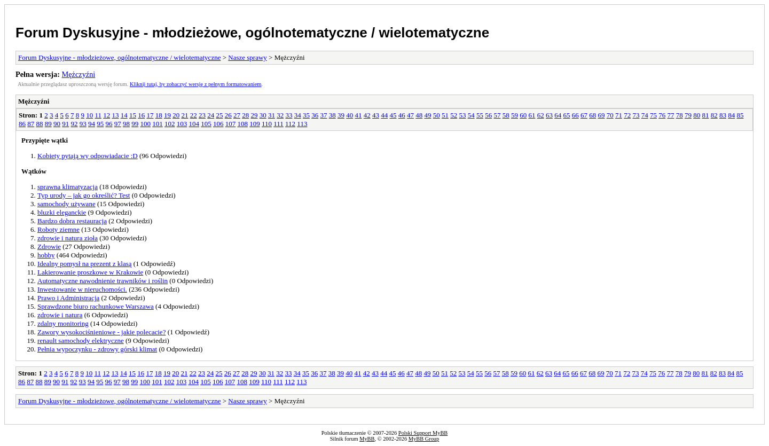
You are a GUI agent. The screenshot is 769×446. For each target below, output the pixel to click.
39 (341, 115)
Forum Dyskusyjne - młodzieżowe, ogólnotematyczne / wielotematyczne (252, 33)
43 (375, 115)
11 (98, 115)
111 (278, 124)
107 (230, 124)
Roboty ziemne (58, 229)
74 (644, 115)
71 (618, 115)
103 (182, 124)
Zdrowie (49, 246)
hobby (46, 255)
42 (367, 115)
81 (705, 115)
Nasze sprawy (247, 57)
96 (109, 124)
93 (83, 124)
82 (714, 115)
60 (523, 115)
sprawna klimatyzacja (67, 187)
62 (540, 115)
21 (184, 115)
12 (106, 115)
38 (332, 115)
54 (471, 115)
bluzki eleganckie (61, 212)
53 (462, 115)
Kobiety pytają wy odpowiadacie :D (87, 156)
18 (158, 115)
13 (115, 115)
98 (126, 124)
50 (436, 115)
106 (218, 124)
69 (601, 115)
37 (323, 115)
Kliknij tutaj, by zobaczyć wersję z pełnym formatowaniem (195, 84)
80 (696, 115)
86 (22, 124)
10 (89, 115)
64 (557, 115)
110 (267, 124)
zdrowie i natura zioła (67, 238)
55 (479, 115)
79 (688, 115)
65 (566, 115)
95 (100, 124)
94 (91, 124)
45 (392, 115)
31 (271, 115)
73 (635, 115)
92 (74, 124)
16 (141, 115)
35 (306, 115)
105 (206, 124)
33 (288, 115)
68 (592, 115)
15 (132, 115)
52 (453, 115)
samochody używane (66, 204)
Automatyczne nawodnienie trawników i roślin (102, 281)
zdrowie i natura (59, 315)
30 (263, 115)
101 (157, 124)
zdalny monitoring (63, 323)
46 (401, 115)
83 (722, 115)
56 (488, 115)
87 (30, 124)
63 (549, 115)
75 (653, 115)
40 (349, 115)
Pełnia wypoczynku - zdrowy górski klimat (97, 349)
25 (219, 115)
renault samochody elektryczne (80, 341)
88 (39, 124)
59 (514, 115)
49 (427, 115)
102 (169, 124)
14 (124, 115)
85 (739, 115)
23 (202, 115)
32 (280, 115)
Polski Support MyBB (423, 433)
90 (56, 124)
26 (228, 115)
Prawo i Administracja (68, 298)
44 (384, 115)
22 (193, 115)
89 (48, 124)
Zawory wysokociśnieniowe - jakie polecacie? (101, 332)
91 (65, 124)
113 (302, 124)
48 (418, 115)
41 (358, 115)
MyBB (366, 439)
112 (290, 124)
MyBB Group (424, 439)
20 (175, 115)
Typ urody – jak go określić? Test (83, 195)
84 (731, 115)
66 (575, 115)
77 (670, 115)
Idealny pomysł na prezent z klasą (84, 264)
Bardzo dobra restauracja (72, 221)
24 (210, 115)
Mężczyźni (79, 74)
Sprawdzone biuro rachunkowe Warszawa (95, 306)
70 (610, 115)
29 (253, 115)
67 (583, 115)
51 (445, 115)
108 (243, 124)
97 (117, 124)
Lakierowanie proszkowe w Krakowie (90, 272)
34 (297, 115)
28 (245, 115)
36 (314, 115)
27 (236, 115)
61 (531, 115)
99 (134, 124)
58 (506, 115)
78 (679, 115)
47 (410, 115)
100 (145, 124)
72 (627, 115)
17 (149, 115)
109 (254, 124)
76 (661, 115)
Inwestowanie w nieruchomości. (82, 289)
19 (167, 115)
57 (496, 115)
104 (194, 124)
